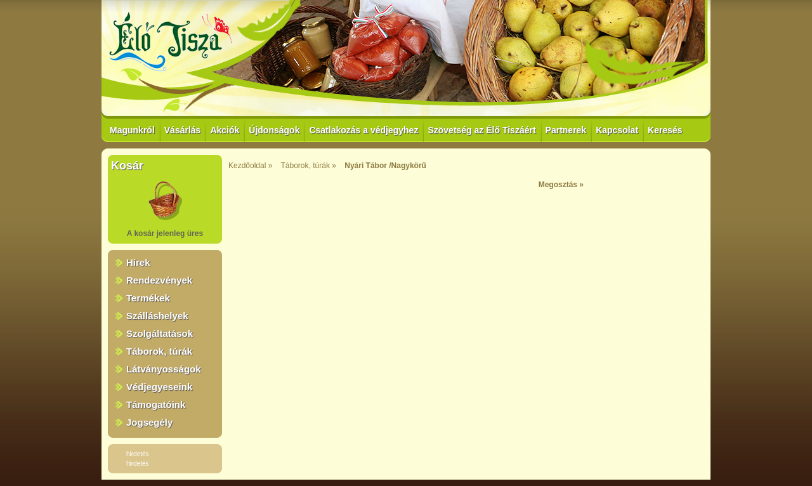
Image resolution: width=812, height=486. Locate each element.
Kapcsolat (617, 130)
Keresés (665, 130)
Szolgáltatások (159, 333)
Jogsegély (149, 422)
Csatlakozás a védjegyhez (363, 130)
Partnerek (566, 130)
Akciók (224, 130)
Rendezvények (159, 280)
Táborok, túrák (159, 351)
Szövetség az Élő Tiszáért (481, 130)
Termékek (148, 297)
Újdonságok (274, 130)
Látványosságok (163, 369)
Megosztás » (561, 184)
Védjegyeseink (159, 386)
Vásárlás (182, 130)
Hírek (138, 262)
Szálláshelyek (157, 315)
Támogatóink (155, 404)
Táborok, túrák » (308, 165)
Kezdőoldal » (250, 165)
